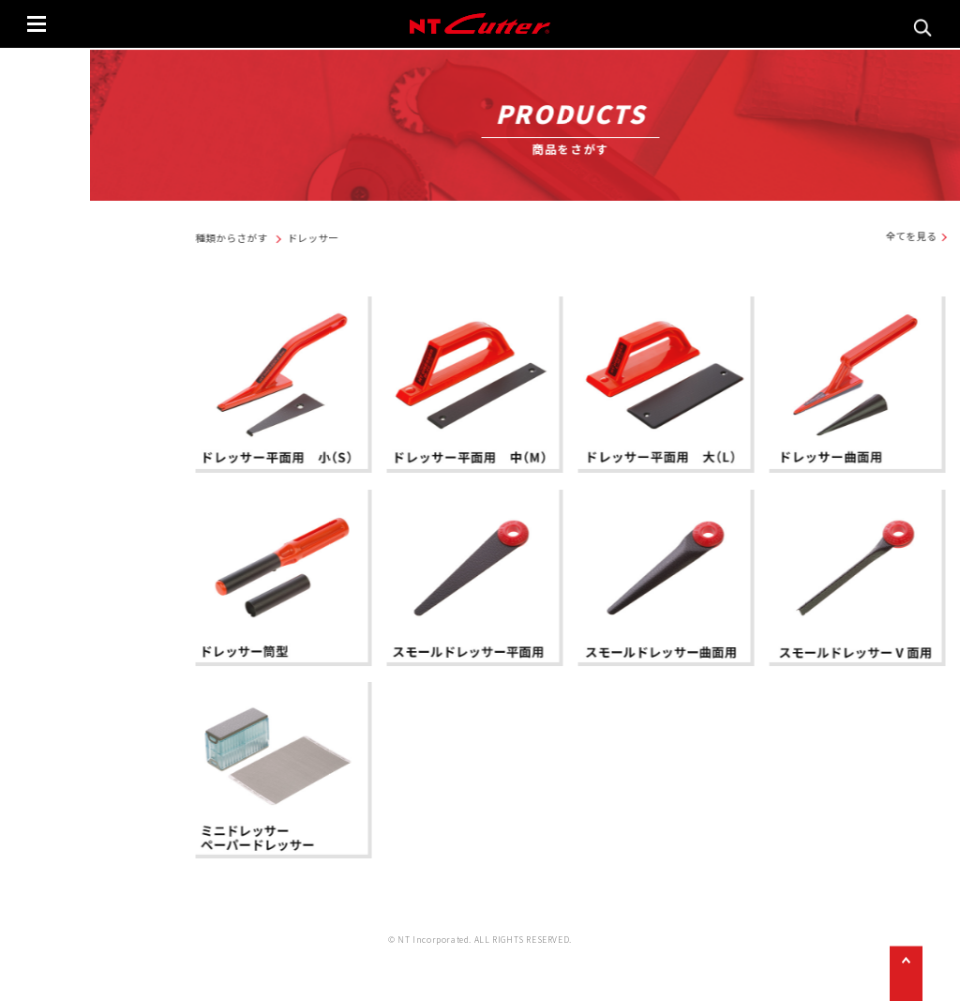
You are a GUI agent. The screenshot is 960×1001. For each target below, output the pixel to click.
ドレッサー (470, 239)
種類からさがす (389, 239)
